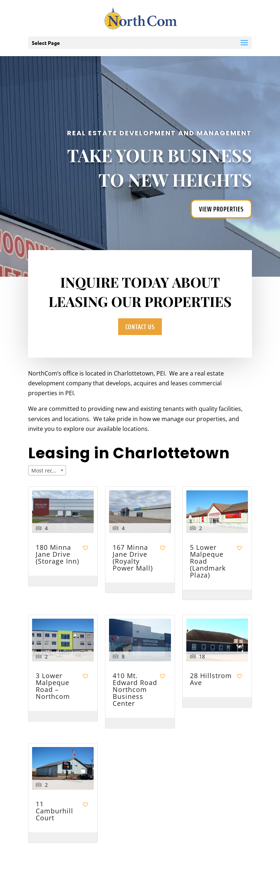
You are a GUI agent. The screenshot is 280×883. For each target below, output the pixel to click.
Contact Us (139, 326)
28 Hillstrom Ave (211, 679)
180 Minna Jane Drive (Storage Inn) (57, 554)
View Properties (221, 209)
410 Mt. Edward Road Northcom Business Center (135, 690)
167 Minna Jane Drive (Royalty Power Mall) (133, 558)
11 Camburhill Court (54, 811)
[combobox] (47, 470)
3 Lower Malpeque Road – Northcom (53, 686)
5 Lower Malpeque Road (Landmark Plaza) (208, 561)
